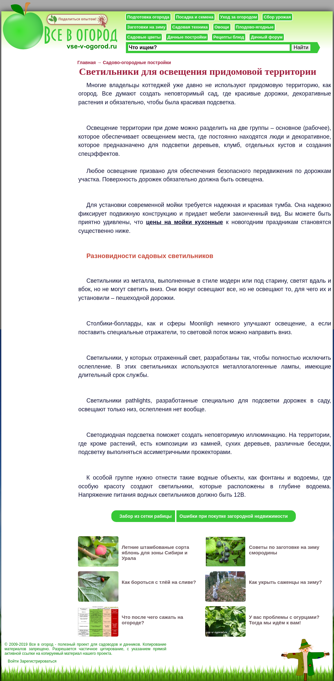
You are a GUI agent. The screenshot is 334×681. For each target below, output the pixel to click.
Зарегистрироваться (38, 661)
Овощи (222, 27)
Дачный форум (267, 37)
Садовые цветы (144, 37)
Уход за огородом (238, 17)
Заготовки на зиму (146, 27)
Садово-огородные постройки (137, 62)
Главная (86, 62)
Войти (13, 661)
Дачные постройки (186, 37)
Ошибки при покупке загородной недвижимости (234, 516)
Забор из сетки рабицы (145, 516)
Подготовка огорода (148, 17)
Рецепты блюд (228, 37)
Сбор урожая (277, 17)
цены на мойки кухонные (184, 222)
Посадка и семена (194, 17)
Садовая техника (189, 27)
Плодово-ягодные (255, 27)
